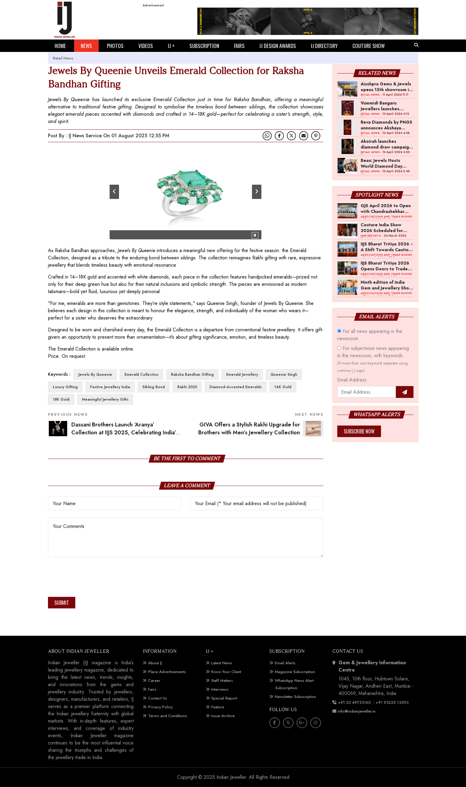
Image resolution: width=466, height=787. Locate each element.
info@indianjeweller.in (357, 711)
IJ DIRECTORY (324, 46)
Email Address (351, 379)
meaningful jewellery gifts (105, 399)
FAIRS (239, 46)
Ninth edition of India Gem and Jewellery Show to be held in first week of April (386, 284)
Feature (217, 707)
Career (154, 680)
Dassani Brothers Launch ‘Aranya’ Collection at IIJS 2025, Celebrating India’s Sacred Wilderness (124, 433)
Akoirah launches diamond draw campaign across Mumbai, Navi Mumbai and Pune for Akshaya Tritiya (386, 144)
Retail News (63, 58)
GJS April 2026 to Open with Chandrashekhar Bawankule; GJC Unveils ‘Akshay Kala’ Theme (386, 208)
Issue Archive (223, 716)
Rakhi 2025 (187, 387)
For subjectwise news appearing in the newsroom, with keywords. (373, 359)
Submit (61, 602)
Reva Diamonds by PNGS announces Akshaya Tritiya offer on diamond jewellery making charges (386, 124)
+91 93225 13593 (393, 702)
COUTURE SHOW (368, 46)
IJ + (171, 46)
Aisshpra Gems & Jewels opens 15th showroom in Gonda (386, 86)
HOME (60, 46)
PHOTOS (115, 46)
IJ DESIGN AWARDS (278, 46)
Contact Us (157, 698)
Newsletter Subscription (295, 697)
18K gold (61, 399)
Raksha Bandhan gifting (192, 374)
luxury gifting (65, 387)
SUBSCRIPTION (204, 46)
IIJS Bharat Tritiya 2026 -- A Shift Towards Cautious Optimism (387, 246)
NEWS (86, 46)
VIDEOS (145, 46)
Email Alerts (285, 663)
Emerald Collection (141, 374)
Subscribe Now (359, 431)
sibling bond (153, 387)
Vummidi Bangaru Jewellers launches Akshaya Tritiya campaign (380, 105)
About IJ (155, 663)
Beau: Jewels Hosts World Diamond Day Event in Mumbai (381, 163)
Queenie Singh (283, 374)
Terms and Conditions (167, 716)
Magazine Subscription (295, 672)
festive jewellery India (110, 387)
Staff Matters (222, 680)
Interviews (219, 689)
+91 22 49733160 (354, 702)
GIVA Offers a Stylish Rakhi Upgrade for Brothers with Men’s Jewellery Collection (249, 429)
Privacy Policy (160, 707)
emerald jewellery (242, 374)
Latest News (221, 663)
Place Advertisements (167, 672)
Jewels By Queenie (95, 374)
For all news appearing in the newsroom (369, 335)
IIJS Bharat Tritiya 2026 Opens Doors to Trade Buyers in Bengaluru (385, 265)
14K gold (282, 387)
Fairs (152, 689)
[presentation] (94, 579)
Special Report (224, 698)
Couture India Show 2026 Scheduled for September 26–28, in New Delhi (383, 227)
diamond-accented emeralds (235, 387)
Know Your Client (226, 672)
